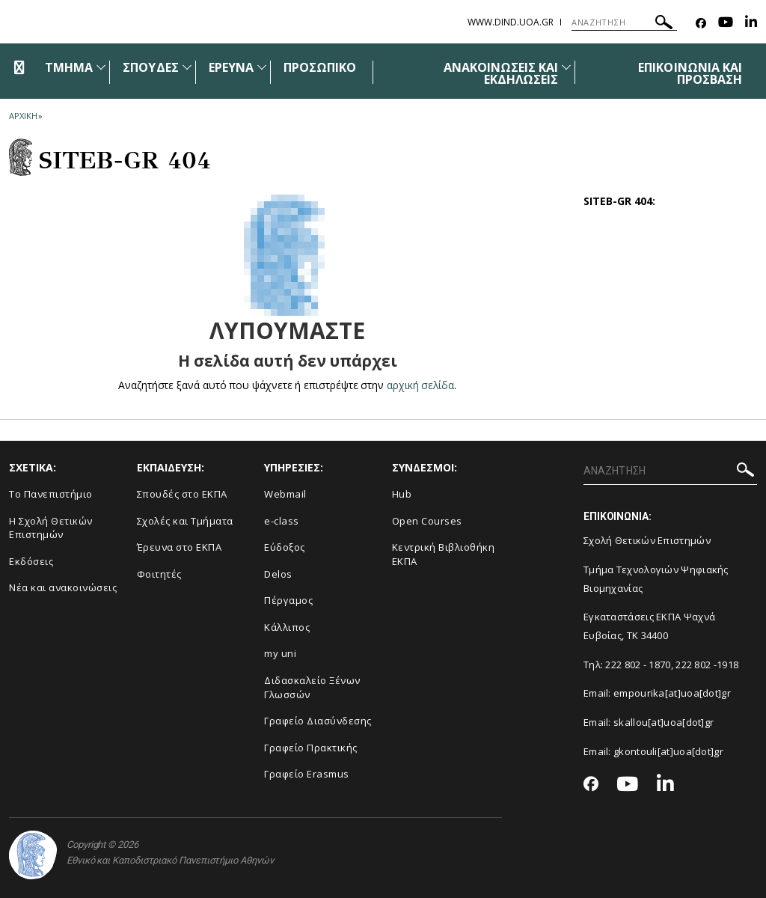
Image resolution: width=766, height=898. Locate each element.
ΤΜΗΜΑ (69, 67)
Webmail (285, 494)
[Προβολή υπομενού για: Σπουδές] (187, 67)
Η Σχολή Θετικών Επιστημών (51, 528)
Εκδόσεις (31, 561)
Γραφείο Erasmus (306, 774)
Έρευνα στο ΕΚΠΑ (179, 547)
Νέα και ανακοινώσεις (63, 587)
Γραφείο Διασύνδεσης (318, 720)
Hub (402, 494)
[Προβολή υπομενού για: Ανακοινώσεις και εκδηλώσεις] (566, 67)
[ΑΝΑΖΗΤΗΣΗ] (624, 22)
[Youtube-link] (725, 23)
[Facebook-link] (701, 23)
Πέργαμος (288, 600)
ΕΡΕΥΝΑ (231, 67)
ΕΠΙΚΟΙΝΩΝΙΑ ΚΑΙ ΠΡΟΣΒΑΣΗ (690, 73)
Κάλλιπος (287, 627)
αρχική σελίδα (421, 385)
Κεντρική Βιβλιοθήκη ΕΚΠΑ (443, 554)
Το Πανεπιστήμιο (51, 494)
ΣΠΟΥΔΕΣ (150, 67)
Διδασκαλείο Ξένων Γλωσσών (312, 687)
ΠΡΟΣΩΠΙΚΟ (320, 67)
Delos (278, 574)
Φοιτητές (159, 574)
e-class (281, 521)
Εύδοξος (284, 547)
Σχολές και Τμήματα (185, 521)
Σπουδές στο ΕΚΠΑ (182, 494)
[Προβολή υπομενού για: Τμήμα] (101, 67)
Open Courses (427, 521)
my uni (280, 653)
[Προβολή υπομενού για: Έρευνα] (262, 67)
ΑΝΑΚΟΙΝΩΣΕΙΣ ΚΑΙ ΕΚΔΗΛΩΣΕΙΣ (501, 73)
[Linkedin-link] (751, 23)
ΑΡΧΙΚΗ (23, 115)
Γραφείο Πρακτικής (311, 747)
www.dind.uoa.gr (511, 22)
